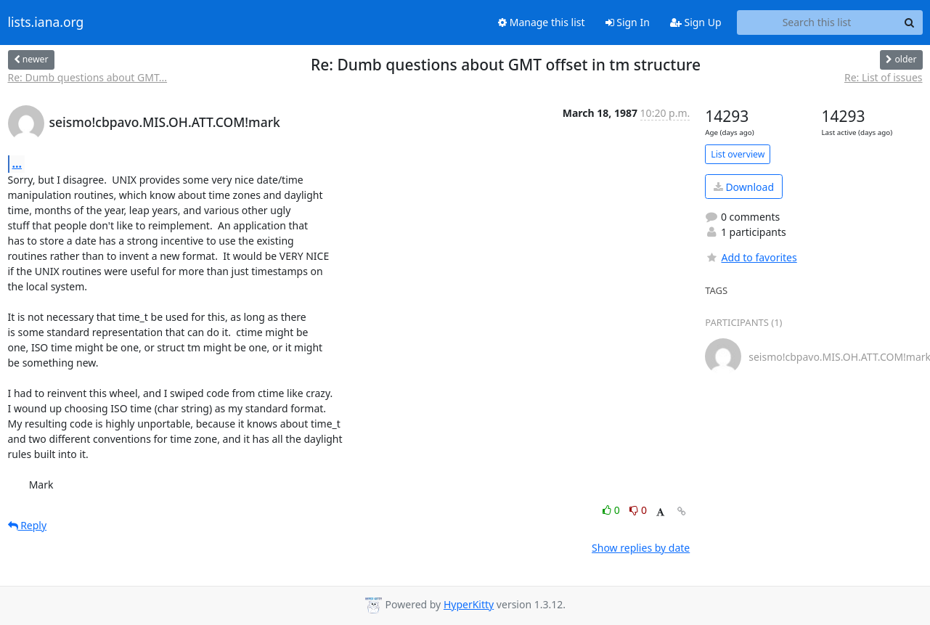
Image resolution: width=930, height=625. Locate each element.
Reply (27, 525)
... (17, 163)
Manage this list (541, 22)
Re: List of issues (883, 77)
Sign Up (696, 22)
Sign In (627, 22)
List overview (737, 154)
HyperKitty (469, 604)
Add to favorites (750, 257)
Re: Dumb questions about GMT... (88, 77)
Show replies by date (641, 548)
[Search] (910, 22)
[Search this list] (817, 22)
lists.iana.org (46, 22)
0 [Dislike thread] (638, 510)
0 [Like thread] (612, 510)
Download (744, 187)
